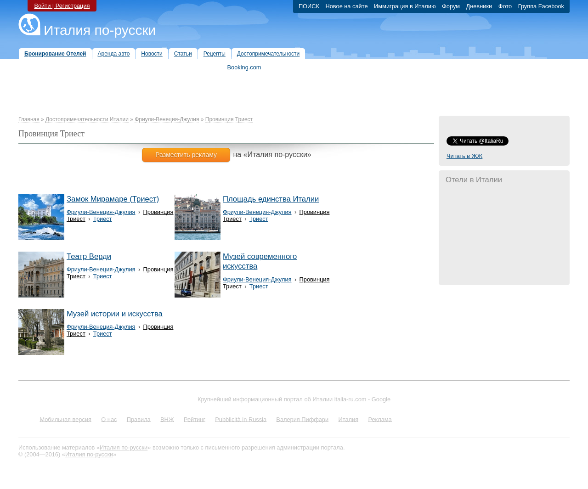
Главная (29, 119)
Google (381, 399)
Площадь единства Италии (271, 199)
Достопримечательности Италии (87, 119)
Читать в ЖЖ (464, 155)
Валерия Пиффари (302, 419)
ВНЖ (167, 419)
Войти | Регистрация (62, 5)
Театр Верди (89, 256)
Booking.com (244, 67)
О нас (109, 419)
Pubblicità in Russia (240, 419)
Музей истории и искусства (115, 313)
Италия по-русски (100, 30)
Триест (102, 218)
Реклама (379, 419)
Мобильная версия (65, 419)
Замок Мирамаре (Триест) (113, 199)
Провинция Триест (229, 119)
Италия (348, 419)
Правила (139, 419)
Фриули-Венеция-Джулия (167, 119)
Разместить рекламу (186, 154)
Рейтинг (194, 419)
